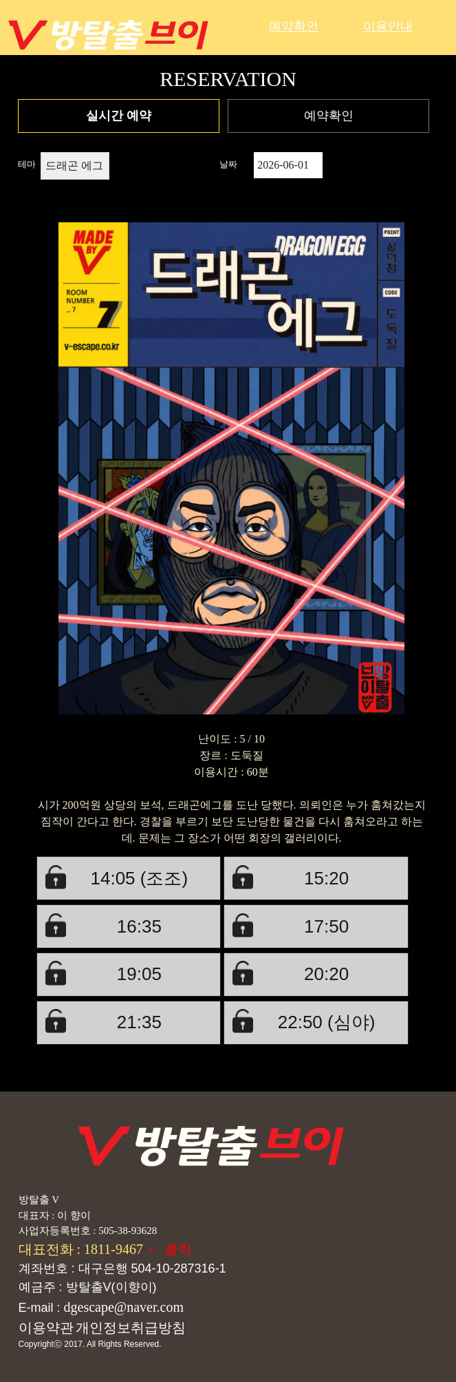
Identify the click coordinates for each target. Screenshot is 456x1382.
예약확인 (293, 26)
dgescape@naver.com (124, 1307)
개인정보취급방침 (131, 1327)
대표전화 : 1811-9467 (82, 1249)
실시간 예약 (118, 116)
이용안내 (388, 26)
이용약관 (46, 1327)
